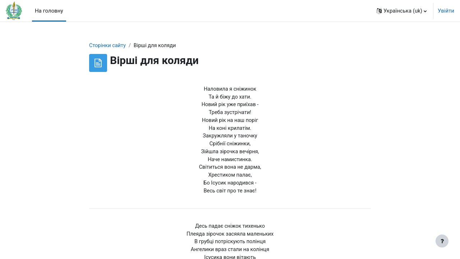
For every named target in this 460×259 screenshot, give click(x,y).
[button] (402, 11)
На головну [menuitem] (49, 11)
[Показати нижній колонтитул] (442, 241)
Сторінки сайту (108, 45)
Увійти (446, 11)
